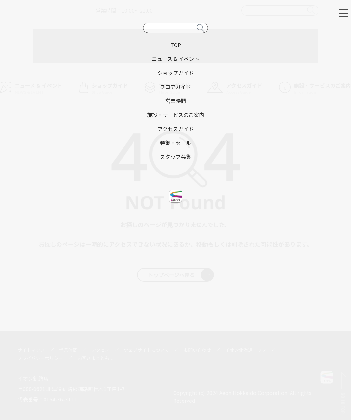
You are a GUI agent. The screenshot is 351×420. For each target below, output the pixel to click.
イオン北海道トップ (245, 350)
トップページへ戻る (181, 275)
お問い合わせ (197, 350)
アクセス (101, 350)
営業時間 (68, 350)
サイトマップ (31, 350)
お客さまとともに (95, 358)
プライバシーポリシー (40, 358)
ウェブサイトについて (146, 350)
